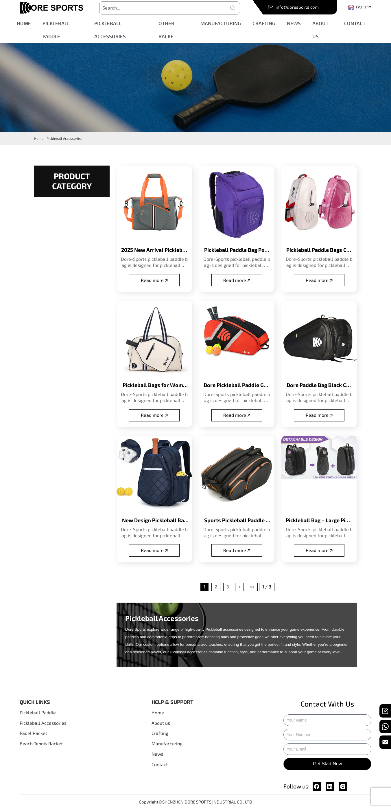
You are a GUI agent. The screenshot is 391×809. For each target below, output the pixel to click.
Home (38, 138)
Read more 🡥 (154, 280)
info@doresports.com (297, 7)
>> (252, 586)
